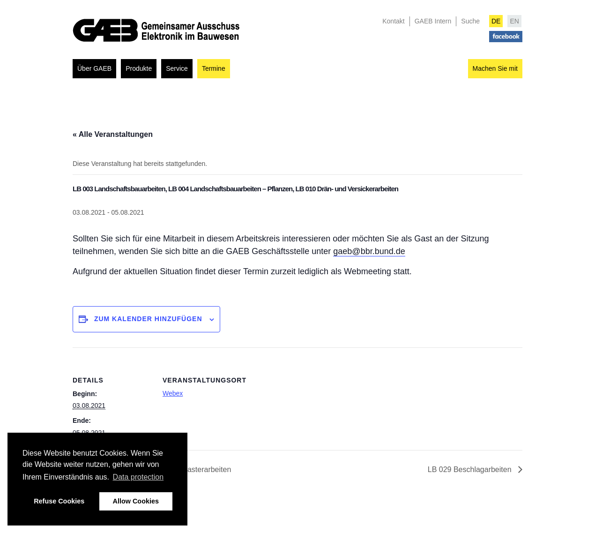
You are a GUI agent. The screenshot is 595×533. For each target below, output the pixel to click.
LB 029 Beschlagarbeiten (470, 469)
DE (495, 21)
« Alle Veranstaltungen (113, 134)
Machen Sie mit (495, 68)
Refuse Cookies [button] (59, 501)
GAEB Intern (433, 21)
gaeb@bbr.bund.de (369, 251)
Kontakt (393, 21)
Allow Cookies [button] (136, 501)
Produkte (139, 68)
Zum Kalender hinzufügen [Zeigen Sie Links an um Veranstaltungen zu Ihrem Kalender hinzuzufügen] (148, 319)
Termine (213, 68)
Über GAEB (94, 68)
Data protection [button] (138, 477)
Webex (173, 393)
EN (514, 21)
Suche (470, 21)
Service (177, 68)
